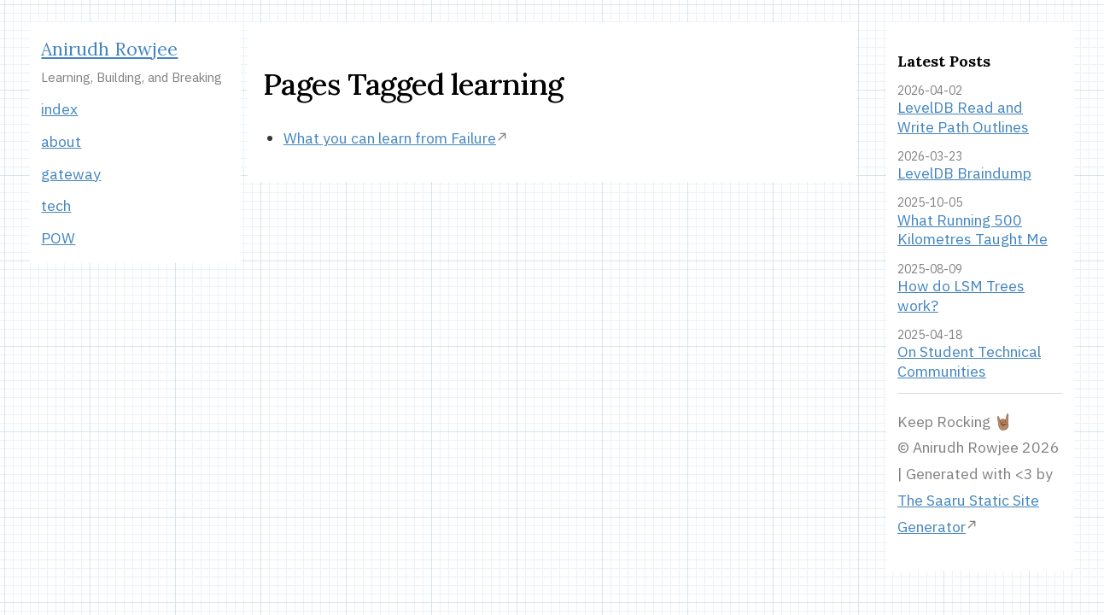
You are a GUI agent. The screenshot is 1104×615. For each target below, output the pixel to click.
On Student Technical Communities (969, 361)
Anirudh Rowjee (109, 49)
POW (58, 238)
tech (56, 205)
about (61, 141)
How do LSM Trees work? (961, 295)
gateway (71, 174)
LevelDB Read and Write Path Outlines (963, 117)
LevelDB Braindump (964, 173)
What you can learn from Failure (389, 138)
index (59, 109)
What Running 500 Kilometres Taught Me (972, 229)
